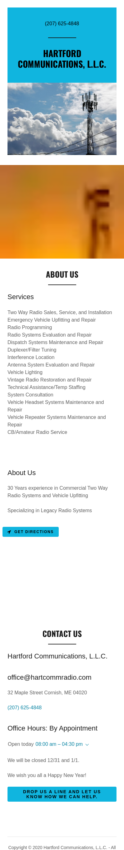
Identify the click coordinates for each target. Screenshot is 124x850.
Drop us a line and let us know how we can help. (62, 794)
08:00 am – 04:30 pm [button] (59, 744)
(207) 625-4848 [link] (62, 23)
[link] (62, 66)
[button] (85, 744)
